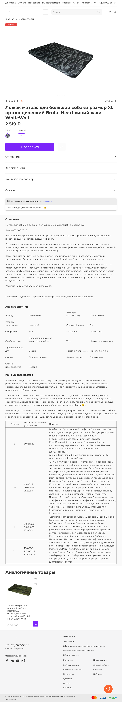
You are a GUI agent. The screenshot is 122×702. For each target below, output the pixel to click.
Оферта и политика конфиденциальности (84, 647)
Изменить (47, 201)
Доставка (10, 2)
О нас (76, 2)
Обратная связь (71, 656)
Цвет (8, 130)
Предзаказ (34, 2)
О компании (69, 642)
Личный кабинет (101, 666)
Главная (9, 19)
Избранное (98, 675)
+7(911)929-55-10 (107, 2)
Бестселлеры (26, 19)
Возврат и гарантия (73, 670)
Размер (22, 130)
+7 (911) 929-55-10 (17, 646)
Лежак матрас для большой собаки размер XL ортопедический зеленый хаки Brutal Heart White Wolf (19, 614)
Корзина (97, 670)
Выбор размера (51, 2)
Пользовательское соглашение (78, 651)
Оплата (22, 2)
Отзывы (66, 2)
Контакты (87, 2)
